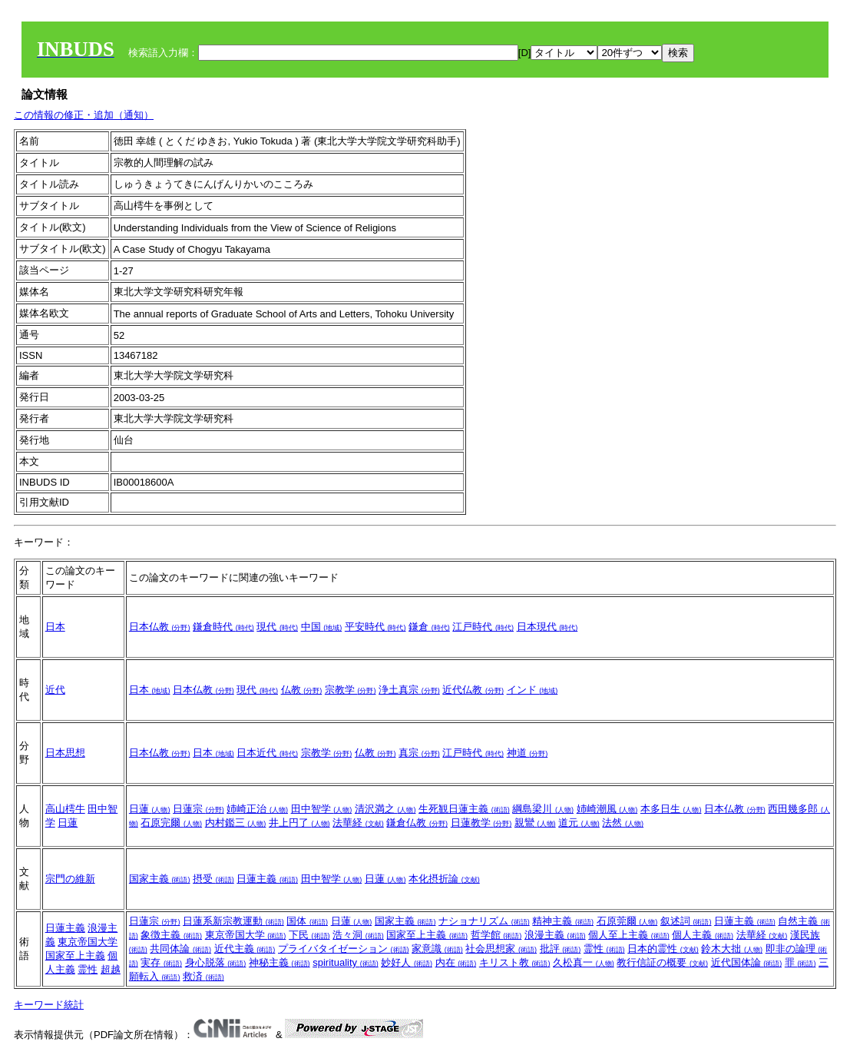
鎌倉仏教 (417, 822)
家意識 (437, 948)
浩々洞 (358, 935)
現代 (277, 626)
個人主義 (702, 935)
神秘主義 (279, 962)
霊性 (88, 969)
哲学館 (496, 935)
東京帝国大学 (87, 941)
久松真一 (583, 962)
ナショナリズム (484, 921)
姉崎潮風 (607, 808)
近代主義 (245, 948)
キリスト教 (515, 962)
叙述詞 (686, 921)
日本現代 (547, 626)
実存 (161, 962)
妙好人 (406, 962)
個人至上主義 (629, 935)
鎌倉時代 (223, 626)
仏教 (301, 689)
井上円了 (299, 822)
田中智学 (321, 808)
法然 (622, 822)
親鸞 (535, 822)
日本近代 (267, 752)
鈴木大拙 (731, 948)
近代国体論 (746, 962)
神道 (527, 752)
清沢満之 (385, 808)
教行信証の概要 (662, 962)
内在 (456, 962)
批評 (560, 948)
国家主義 (159, 878)
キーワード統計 (49, 1004)
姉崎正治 (257, 808)
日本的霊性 (663, 948)
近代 (55, 689)
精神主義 (563, 921)
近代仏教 (473, 689)
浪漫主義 (555, 935)
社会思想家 (501, 948)
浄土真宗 (409, 689)
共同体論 (180, 948)
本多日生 (671, 808)
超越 (111, 969)
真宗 (419, 752)
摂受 (213, 878)
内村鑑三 (235, 822)
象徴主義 (171, 935)
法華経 (358, 822)
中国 (321, 626)
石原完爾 (171, 822)
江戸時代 (483, 626)
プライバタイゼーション (343, 948)
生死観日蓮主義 (464, 808)
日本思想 (65, 752)
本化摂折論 (444, 878)
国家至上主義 (75, 955)
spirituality (345, 962)
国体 (307, 921)
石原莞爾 (627, 921)
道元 (579, 822)
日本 (55, 626)
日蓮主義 (267, 878)
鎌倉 (429, 626)
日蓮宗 (198, 808)
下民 (309, 935)
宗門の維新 (70, 878)
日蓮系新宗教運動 (233, 921)
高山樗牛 (65, 808)
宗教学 (350, 689)
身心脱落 (215, 962)
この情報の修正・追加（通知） (84, 115)
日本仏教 (159, 626)
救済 (203, 976)
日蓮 (68, 822)
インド (532, 689)
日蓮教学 (481, 822)
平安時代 (375, 626)
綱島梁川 (543, 808)
